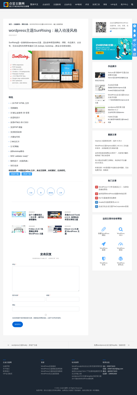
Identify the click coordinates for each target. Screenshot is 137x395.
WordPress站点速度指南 (50, 374)
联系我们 (6, 371)
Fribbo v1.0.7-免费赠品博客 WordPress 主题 (36, 231)
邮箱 (48, 295)
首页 (10, 24)
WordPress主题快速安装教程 (51, 371)
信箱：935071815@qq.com (113, 369)
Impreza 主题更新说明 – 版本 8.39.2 (108, 141)
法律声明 (6, 366)
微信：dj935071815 (110, 371)
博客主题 (25, 24)
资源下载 (15, 174)
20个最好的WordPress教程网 (82, 379)
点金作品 (68, 4)
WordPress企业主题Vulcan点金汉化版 (118, 96)
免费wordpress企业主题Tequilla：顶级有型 (111, 345)
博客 (105, 4)
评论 (14, 264)
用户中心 (124, 4)
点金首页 (46, 4)
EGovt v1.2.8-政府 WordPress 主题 (72, 231)
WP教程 (78, 4)
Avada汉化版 (113, 85)
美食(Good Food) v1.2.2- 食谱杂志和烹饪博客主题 (72, 217)
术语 (87, 4)
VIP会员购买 (7, 374)
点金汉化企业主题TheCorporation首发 (114, 206)
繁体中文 (34, 4)
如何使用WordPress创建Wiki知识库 (113, 194)
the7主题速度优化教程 (107, 198)
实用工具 (96, 4)
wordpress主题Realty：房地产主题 (22, 345)
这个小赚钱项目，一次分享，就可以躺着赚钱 (36, 217)
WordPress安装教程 (48, 366)
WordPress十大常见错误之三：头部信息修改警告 (114, 188)
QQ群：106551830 (110, 374)
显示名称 (15, 295)
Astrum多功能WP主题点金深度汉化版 (118, 73)
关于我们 (6, 369)
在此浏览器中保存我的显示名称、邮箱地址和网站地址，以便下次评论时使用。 (37, 318)
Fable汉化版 (113, 117)
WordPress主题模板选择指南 (51, 369)
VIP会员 (114, 4)
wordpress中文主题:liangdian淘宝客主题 (86, 376)
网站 (13, 305)
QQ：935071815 (109, 366)
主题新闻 (57, 4)
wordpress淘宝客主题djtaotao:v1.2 (116, 108)
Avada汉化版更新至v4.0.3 (109, 202)
